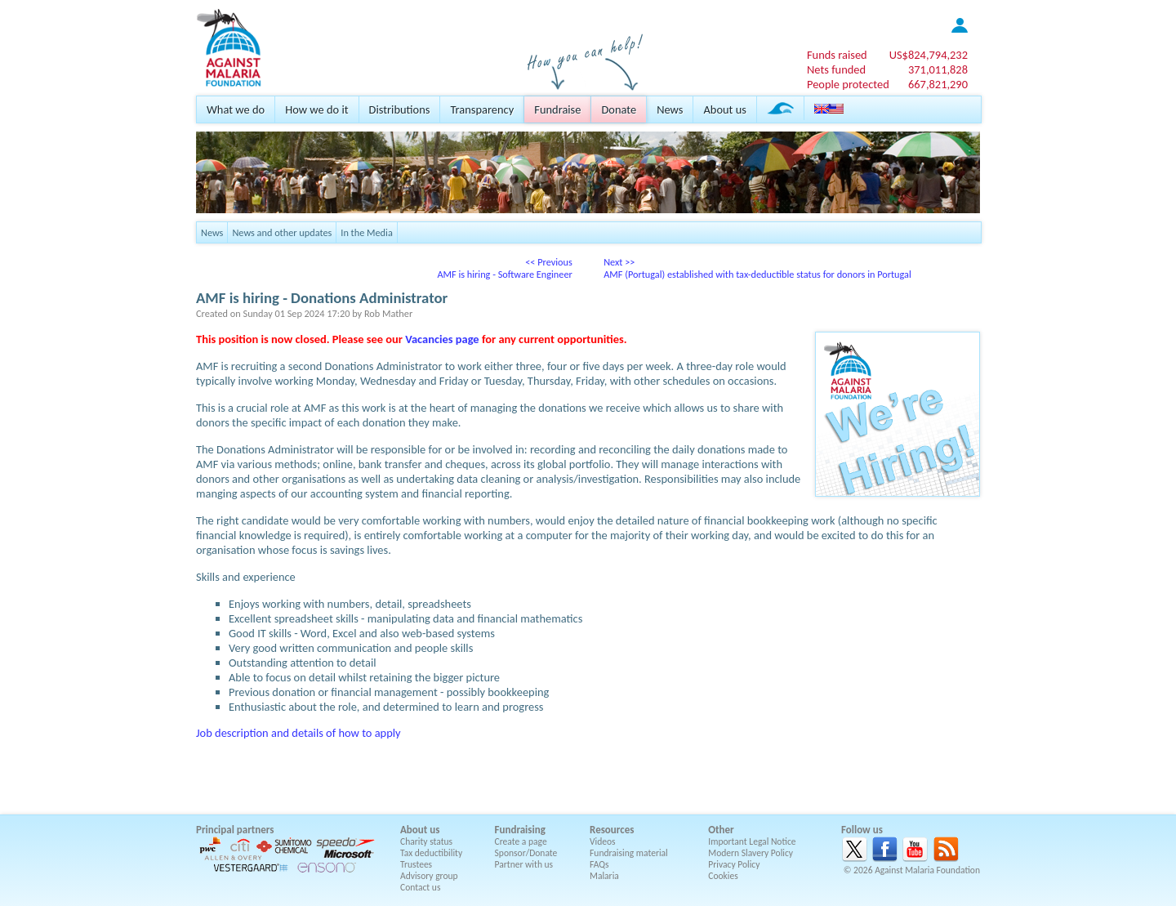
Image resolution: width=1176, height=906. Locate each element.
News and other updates (282, 232)
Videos (603, 841)
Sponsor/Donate (526, 853)
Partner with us (524, 864)
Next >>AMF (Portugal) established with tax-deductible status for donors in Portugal (757, 268)
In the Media (366, 232)
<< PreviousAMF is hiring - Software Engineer (504, 268)
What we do (236, 109)
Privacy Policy (734, 864)
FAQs (599, 864)
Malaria (604, 875)
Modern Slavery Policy (750, 853)
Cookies (723, 875)
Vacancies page (442, 339)
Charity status (426, 841)
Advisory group (429, 875)
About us (724, 109)
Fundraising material (629, 853)
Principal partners (235, 829)
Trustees (416, 864)
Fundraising (520, 829)
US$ (928, 54)
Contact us (420, 887)
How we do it (316, 109)
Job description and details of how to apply (298, 732)
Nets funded (836, 69)
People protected (848, 84)
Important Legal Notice (751, 841)
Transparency (482, 109)
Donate (618, 109)
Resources (612, 829)
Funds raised (837, 54)
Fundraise (557, 109)
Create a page (521, 841)
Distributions (399, 109)
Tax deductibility (431, 853)
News (670, 109)
